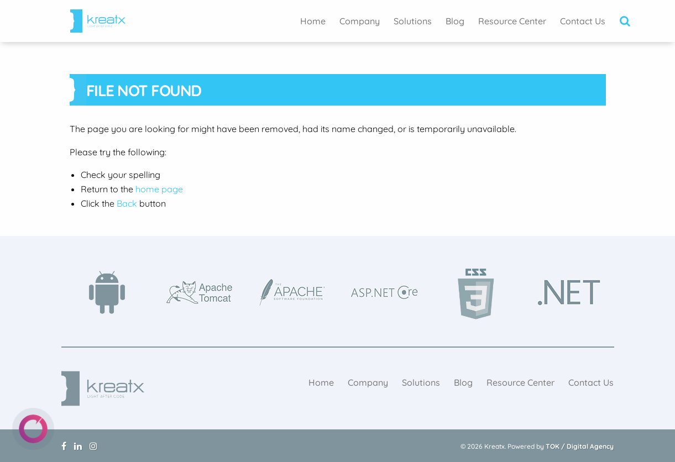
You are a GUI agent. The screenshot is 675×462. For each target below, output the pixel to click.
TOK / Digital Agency (580, 446)
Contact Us (582, 21)
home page (159, 189)
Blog (455, 21)
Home (313, 21)
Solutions (413, 21)
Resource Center (512, 21)
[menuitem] (313, 21)
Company (359, 21)
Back (127, 203)
